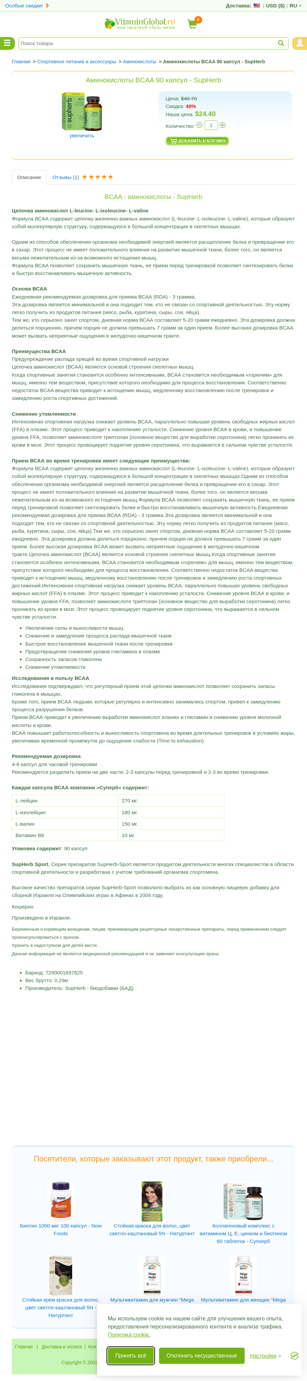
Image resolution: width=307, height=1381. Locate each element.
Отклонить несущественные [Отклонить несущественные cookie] (201, 1355)
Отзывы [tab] (84, 177)
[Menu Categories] (7, 43)
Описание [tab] (29, 177)
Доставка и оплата (62, 1346)
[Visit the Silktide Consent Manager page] (294, 1356)
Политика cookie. (129, 1335)
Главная (24, 1346)
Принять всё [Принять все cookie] (130, 1355)
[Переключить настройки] (265, 1356)
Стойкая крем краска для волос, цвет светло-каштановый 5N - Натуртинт (61, 1307)
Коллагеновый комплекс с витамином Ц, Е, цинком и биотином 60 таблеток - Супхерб (243, 1233)
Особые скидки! (27, 5)
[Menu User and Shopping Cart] (299, 43)
